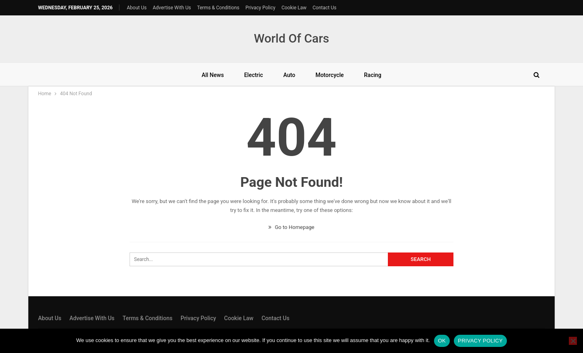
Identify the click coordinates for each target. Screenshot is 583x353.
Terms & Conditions (218, 8)
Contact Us (324, 8)
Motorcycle (329, 75)
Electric (253, 75)
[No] (573, 341)
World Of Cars (291, 38)
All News (213, 75)
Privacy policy (480, 341)
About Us (137, 8)
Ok (442, 341)
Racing (372, 75)
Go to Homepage (291, 227)
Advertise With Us (172, 8)
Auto (289, 75)
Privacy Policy (260, 8)
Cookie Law (293, 8)
